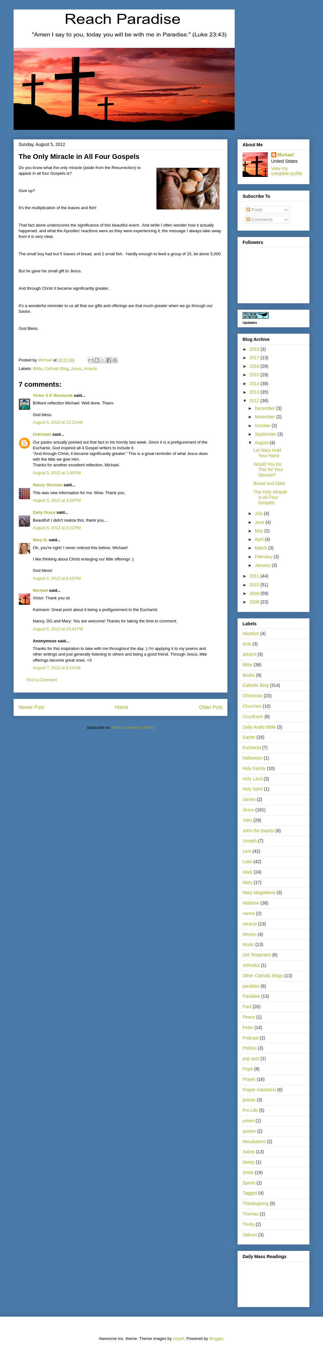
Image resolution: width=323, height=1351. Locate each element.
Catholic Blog (56, 368)
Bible (37, 368)
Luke (247, 861)
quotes (249, 1131)
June (260, 522)
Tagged (250, 1193)
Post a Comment (41, 679)
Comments (259, 219)
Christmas (252, 695)
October (263, 425)
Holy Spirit (253, 788)
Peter (248, 1027)
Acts (247, 643)
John (247, 820)
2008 (255, 601)
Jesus (76, 368)
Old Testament (257, 954)
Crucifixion (253, 716)
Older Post (210, 707)
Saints (249, 1151)
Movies (249, 934)
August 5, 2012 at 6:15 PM (57, 578)
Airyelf (178, 1338)
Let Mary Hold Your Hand (267, 453)
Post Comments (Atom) (133, 727)
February (264, 556)
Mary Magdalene (259, 892)
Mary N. (40, 539)
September (266, 434)
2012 (255, 400)
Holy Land (252, 778)
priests (249, 1099)
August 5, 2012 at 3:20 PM (57, 500)
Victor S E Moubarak (53, 395)
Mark (247, 872)
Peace (249, 1017)
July (259, 513)
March (261, 547)
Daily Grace (44, 512)
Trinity (249, 1224)
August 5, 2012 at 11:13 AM (58, 422)
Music (248, 944)
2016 (255, 366)
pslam (248, 1120)
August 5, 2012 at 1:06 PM (57, 472)
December (265, 408)
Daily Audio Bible (259, 727)
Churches (252, 706)
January (263, 565)
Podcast (251, 1037)
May (259, 530)
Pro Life (250, 1110)
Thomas (251, 1213)
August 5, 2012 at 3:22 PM (57, 527)
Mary (247, 882)
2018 (255, 349)
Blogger (216, 1338)
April (260, 539)
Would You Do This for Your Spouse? (268, 469)
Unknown (42, 434)
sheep (249, 1162)
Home (121, 707)
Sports (249, 1182)
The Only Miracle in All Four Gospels (270, 497)
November (265, 416)
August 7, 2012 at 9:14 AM (56, 667)
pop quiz (251, 1058)
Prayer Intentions (259, 1089)
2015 (255, 374)
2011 (255, 576)
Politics (249, 1048)
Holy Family (254, 768)
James (249, 799)
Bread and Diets (269, 483)
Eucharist (252, 747)
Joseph (250, 840)
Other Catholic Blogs (263, 975)
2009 (255, 593)
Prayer (249, 1079)
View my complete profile (286, 171)
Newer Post (31, 707)
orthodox (251, 965)
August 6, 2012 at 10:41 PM (58, 629)
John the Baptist (258, 830)
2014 (255, 383)
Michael (40, 590)
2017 (255, 357)
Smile (248, 1172)
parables (251, 986)
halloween (252, 757)
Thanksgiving (256, 1203)
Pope (248, 1068)
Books (249, 675)
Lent (247, 851)
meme (249, 913)
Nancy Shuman (47, 484)
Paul (247, 1006)
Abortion (251, 633)
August (262, 442)
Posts (254, 209)
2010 (255, 584)
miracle (90, 368)
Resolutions (254, 1141)
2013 (255, 392)
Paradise (251, 996)
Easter (249, 737)
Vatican (250, 1234)
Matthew (251, 903)
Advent (249, 654)
